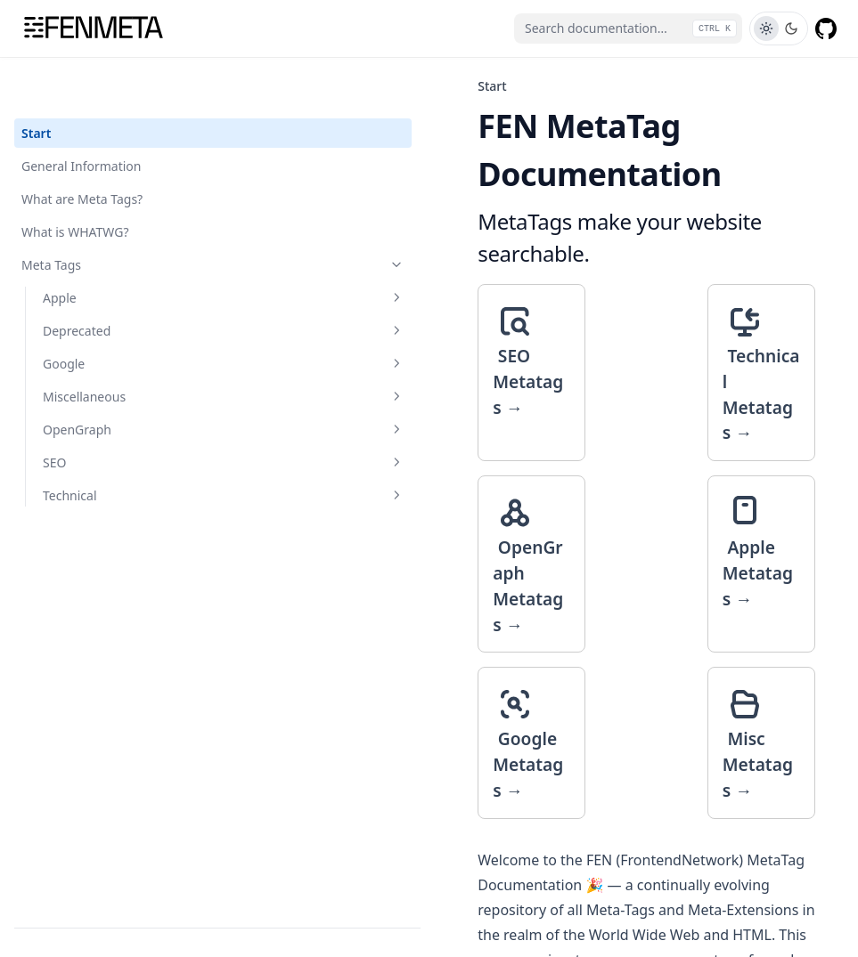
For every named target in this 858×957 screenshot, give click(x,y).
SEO (120, 415)
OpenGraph (120, 382)
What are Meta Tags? (82, 151)
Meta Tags (109, 217)
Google (120, 316)
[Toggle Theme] (778, 28)
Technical (120, 448)
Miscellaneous (120, 349)
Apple (120, 250)
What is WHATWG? (74, 184)
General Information (81, 118)
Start (36, 85)
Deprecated (120, 283)
